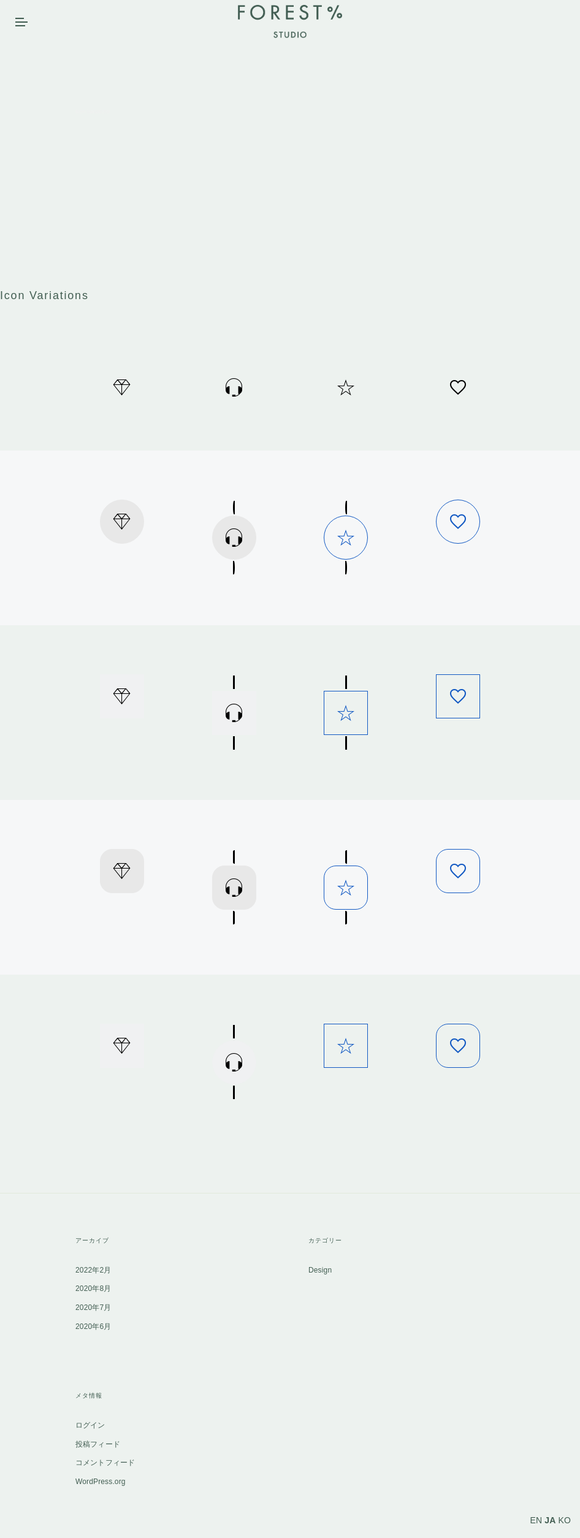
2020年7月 (93, 1307)
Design (320, 1270)
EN (536, 1520)
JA (549, 1520)
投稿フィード (97, 1444)
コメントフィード (105, 1462)
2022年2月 (93, 1270)
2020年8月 (93, 1288)
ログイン (90, 1425)
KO (564, 1520)
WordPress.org (100, 1481)
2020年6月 (93, 1326)
